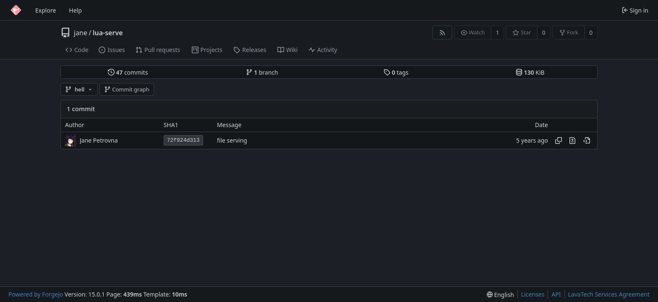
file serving (232, 140)
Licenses (533, 294)
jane (80, 33)
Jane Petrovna (99, 140)
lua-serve (108, 33)
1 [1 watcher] (497, 32)
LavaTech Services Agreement (609, 294)
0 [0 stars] (544, 32)
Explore (45, 10)
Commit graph (126, 89)
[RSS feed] (442, 32)
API (556, 294)
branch (262, 72)
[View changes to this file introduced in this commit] (572, 140)
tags (396, 72)
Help (75, 10)
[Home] (16, 10)
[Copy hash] (558, 140)
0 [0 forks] (591, 32)
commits (128, 72)
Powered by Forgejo (35, 294)
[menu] (500, 295)
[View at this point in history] (586, 140)
